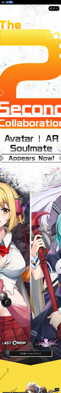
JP (54, 8)
